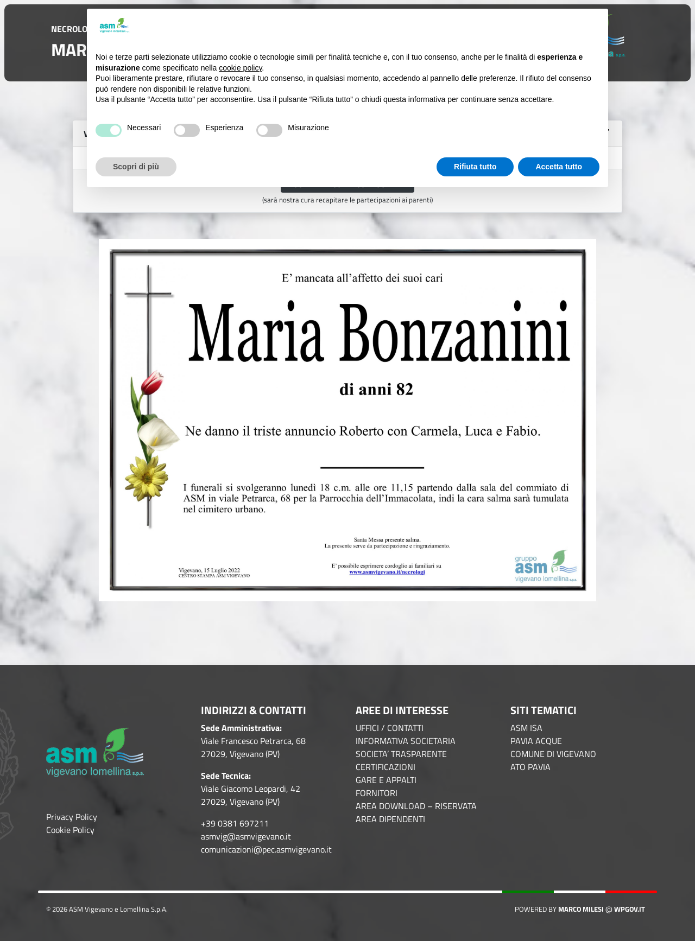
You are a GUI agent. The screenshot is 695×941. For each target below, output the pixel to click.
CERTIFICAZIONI (385, 766)
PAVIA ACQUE (536, 740)
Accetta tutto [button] (558, 166)
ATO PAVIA (530, 766)
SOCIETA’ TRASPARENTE (401, 753)
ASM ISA (526, 727)
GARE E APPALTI (386, 779)
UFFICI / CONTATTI (390, 727)
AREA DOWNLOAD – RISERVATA (416, 805)
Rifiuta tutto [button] (475, 166)
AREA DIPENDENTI (390, 818)
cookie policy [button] (240, 67)
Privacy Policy (71, 816)
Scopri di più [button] (136, 166)
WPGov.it (629, 909)
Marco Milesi (581, 909)
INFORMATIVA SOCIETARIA (406, 740)
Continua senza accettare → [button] (545, 26)
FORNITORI (376, 792)
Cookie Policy (70, 829)
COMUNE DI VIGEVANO (553, 753)
